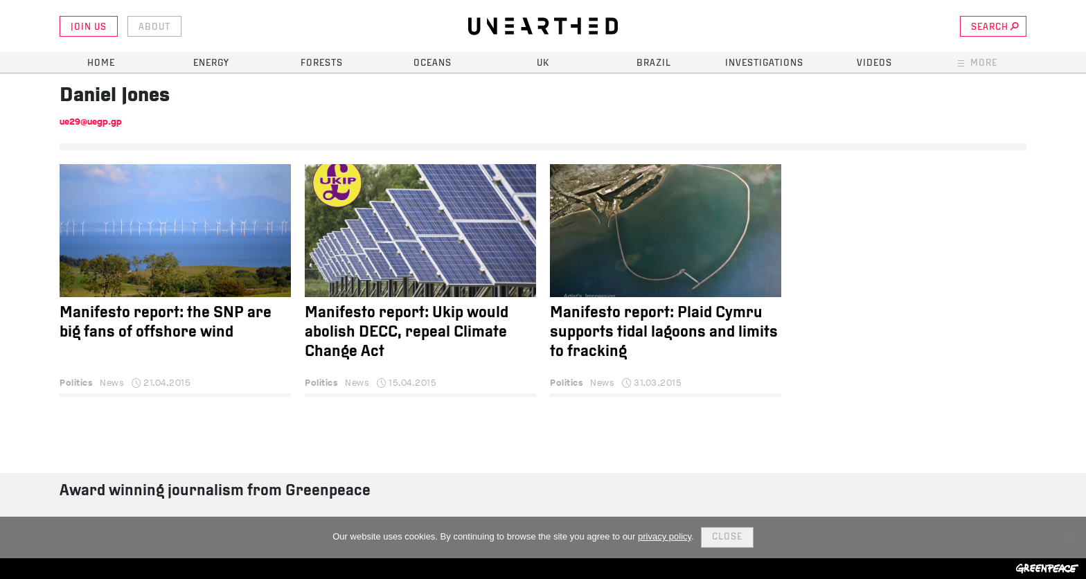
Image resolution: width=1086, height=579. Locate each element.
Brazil (654, 63)
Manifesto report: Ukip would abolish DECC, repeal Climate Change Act (406, 332)
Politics (76, 383)
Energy (211, 63)
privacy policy (664, 536)
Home (101, 63)
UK (543, 63)
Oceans (432, 63)
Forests (322, 63)
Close (727, 537)
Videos (874, 63)
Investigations (764, 63)
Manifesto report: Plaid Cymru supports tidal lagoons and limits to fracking (664, 332)
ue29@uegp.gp (91, 121)
